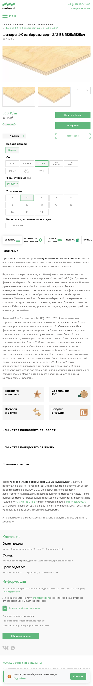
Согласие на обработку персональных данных (25, 625)
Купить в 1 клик (72, 115)
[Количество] (10, 136)
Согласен (78, 676)
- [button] (5, 136)
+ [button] (23, 136)
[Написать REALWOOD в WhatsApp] (13, 648)
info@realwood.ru (80, 8)
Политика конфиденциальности (18, 616)
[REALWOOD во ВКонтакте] (5, 648)
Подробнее (20, 678)
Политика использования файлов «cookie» (24, 620)
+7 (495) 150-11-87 (79, 4)
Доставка (18, 225)
